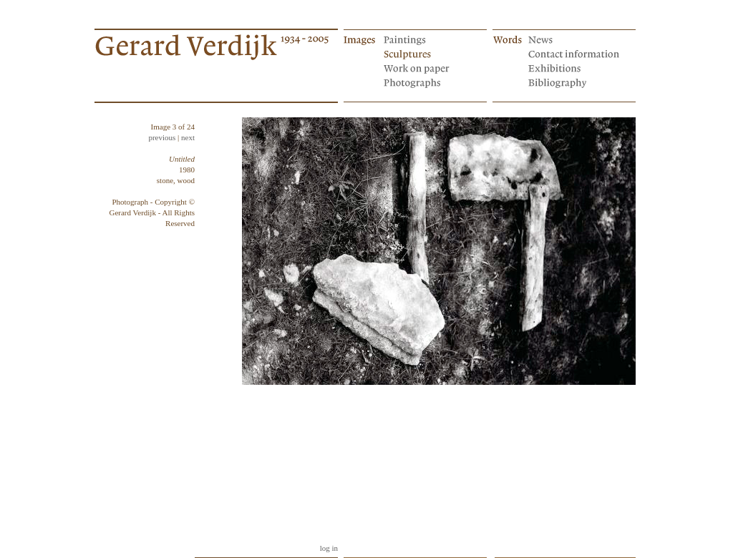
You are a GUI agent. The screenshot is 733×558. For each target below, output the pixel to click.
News (574, 38)
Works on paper (430, 67)
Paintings (430, 38)
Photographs (430, 81)
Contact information (574, 53)
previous (161, 137)
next (188, 137)
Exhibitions (574, 67)
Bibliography (574, 81)
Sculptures (430, 53)
